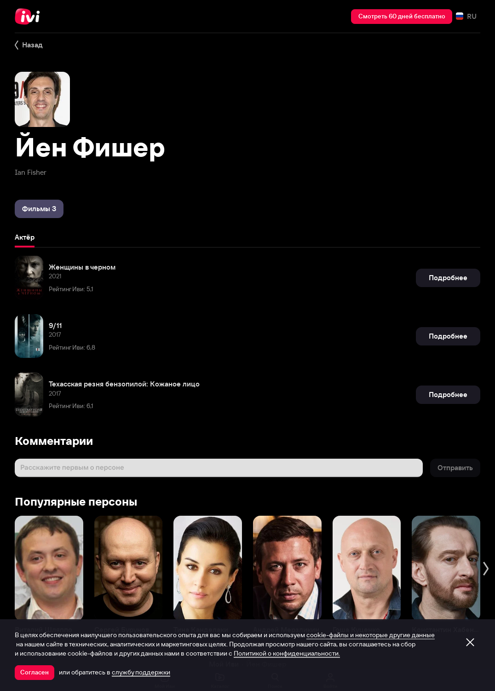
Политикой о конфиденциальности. (287, 653)
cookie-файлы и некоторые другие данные (370, 635)
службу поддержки (141, 672)
